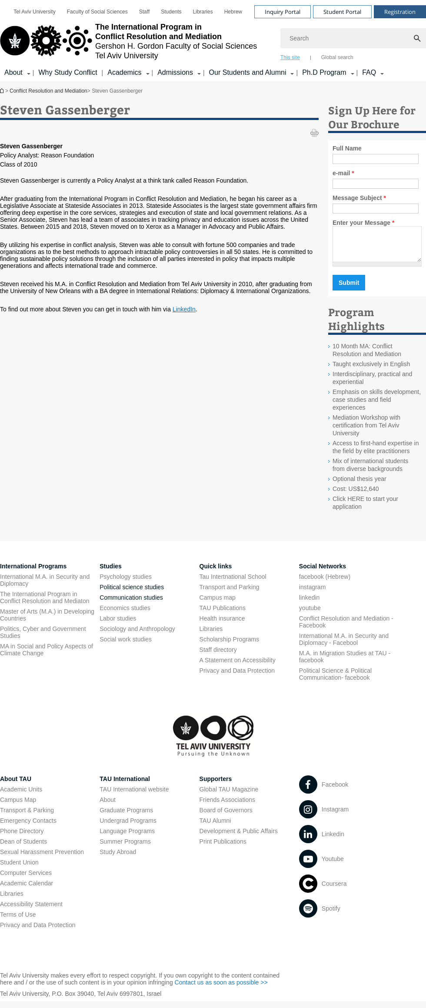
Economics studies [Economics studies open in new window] (125, 614)
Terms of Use (18, 921)
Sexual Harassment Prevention (42, 858)
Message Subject (359, 197)
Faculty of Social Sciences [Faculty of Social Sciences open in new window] (97, 12)
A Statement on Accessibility (238, 666)
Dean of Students (23, 847)
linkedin (309, 604)
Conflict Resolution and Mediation (2, 90)
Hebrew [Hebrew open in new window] (233, 12)
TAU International (125, 785)
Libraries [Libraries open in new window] (203, 12)
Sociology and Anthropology (137, 635)
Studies (111, 572)
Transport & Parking (27, 816)
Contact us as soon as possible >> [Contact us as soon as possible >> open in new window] (221, 988)
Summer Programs (125, 847)
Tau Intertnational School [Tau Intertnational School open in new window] (233, 583)
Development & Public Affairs (239, 837)
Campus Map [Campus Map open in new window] (18, 806)
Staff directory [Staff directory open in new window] (218, 656)
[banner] (213, 40)
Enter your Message (363, 222)
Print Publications (223, 847)
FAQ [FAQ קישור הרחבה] (369, 72)
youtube (310, 614)
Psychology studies (126, 583)
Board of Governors (226, 816)
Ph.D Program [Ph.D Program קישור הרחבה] (324, 72)
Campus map (218, 604)
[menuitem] (34, 12)
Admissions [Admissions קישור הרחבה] (175, 72)
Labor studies (118, 624)
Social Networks (322, 572)
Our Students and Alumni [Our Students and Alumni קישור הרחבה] (247, 72)
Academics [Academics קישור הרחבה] (124, 72)
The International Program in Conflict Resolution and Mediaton (44, 604)
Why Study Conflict (67, 72)
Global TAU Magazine (229, 795)
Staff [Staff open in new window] (144, 12)
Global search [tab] (337, 57)
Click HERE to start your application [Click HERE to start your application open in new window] (365, 509)
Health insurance (222, 624)
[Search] (353, 38)
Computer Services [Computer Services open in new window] (26, 879)
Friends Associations (227, 806)
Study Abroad (118, 858)
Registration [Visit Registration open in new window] (400, 12)
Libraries (211, 635)
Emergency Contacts (28, 827)
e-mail (343, 173)
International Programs (33, 572)
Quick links (216, 572)
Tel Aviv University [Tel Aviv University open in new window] (34, 12)
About (108, 806)
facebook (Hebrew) (324, 583)
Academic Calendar (26, 889)
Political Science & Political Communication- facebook (335, 681)
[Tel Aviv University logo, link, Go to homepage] (128, 41)
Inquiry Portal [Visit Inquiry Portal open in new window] (282, 12)
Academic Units (21, 795)
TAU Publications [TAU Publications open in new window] (223, 614)
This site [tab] (290, 57)
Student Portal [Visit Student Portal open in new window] (342, 12)
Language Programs (127, 837)
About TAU (15, 785)
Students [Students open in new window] (171, 12)
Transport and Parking (230, 593)
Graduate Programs (126, 816)
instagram (312, 593)
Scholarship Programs (230, 645)
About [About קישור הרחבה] (13, 72)
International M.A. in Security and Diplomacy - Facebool (344, 646)
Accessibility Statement (31, 910)
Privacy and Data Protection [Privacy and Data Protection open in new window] (237, 677)
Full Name (347, 148)
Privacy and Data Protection (38, 931)
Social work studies (126, 645)
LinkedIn (184, 309)
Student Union (19, 868)
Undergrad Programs (128, 827)
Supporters (216, 785)
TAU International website (134, 795)
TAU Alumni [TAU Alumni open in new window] (215, 827)
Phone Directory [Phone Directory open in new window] (21, 837)
